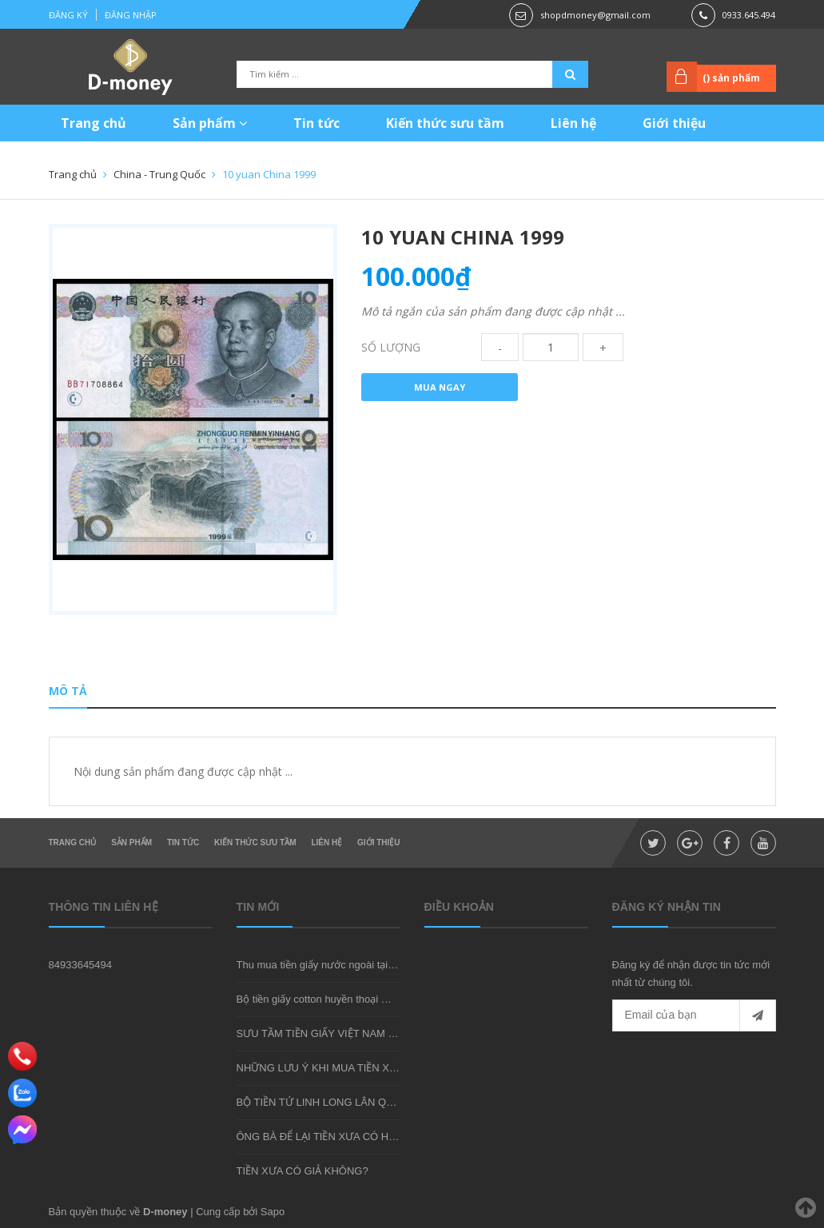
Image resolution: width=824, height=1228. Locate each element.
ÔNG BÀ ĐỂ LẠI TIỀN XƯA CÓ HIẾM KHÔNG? (345, 1137)
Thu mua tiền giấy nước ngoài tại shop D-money (348, 965)
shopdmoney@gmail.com (595, 15)
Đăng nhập (131, 15)
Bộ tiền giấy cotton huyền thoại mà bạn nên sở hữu (354, 999)
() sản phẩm (731, 78)
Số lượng (390, 347)
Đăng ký (68, 15)
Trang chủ (93, 123)
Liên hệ (573, 123)
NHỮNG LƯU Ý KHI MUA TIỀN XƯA (320, 1068)
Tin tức (316, 123)
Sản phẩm (210, 123)
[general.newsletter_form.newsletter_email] (694, 1015)
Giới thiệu (674, 123)
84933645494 (81, 965)
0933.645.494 (748, 15)
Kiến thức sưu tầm (445, 123)
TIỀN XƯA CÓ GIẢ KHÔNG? (302, 1171)
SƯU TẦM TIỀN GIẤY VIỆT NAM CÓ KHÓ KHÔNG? (356, 1033)
